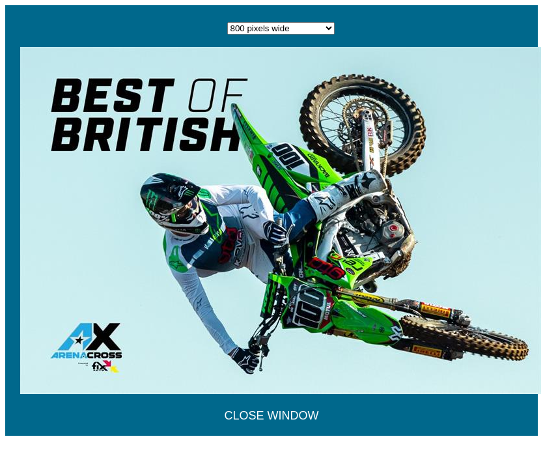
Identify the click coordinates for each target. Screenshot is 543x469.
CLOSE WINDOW (271, 415)
